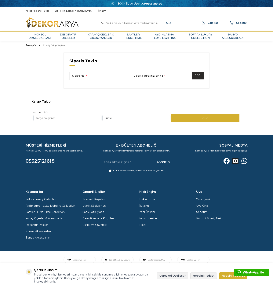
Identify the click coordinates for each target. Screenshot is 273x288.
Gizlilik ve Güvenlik (94, 225)
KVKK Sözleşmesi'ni (123, 170)
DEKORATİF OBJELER (68, 36)
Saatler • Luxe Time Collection (45, 212)
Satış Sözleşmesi (93, 212)
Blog (142, 225)
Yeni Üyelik (203, 199)
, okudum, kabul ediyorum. (136, 170)
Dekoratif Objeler (37, 225)
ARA (168, 22)
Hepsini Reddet (203, 275)
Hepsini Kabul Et (233, 275)
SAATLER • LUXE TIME (134, 36)
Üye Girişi (202, 205)
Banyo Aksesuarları (38, 237)
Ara (198, 75)
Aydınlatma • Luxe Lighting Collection (50, 205)
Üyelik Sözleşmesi (94, 205)
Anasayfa (31, 45)
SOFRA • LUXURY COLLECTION (200, 36)
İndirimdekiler (148, 218)
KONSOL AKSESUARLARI (40, 36)
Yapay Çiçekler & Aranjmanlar (45, 218)
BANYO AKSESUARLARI (233, 36)
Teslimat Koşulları (93, 199)
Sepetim (202, 212)
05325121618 (40, 161)
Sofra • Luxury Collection (41, 199)
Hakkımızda (147, 199)
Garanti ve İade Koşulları (98, 218)
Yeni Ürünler (147, 212)
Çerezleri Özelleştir (172, 275)
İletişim (144, 205)
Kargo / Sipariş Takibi (209, 218)
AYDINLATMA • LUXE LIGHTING (165, 36)
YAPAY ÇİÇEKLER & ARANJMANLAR (101, 36)
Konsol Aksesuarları (38, 231)
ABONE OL (164, 162)
